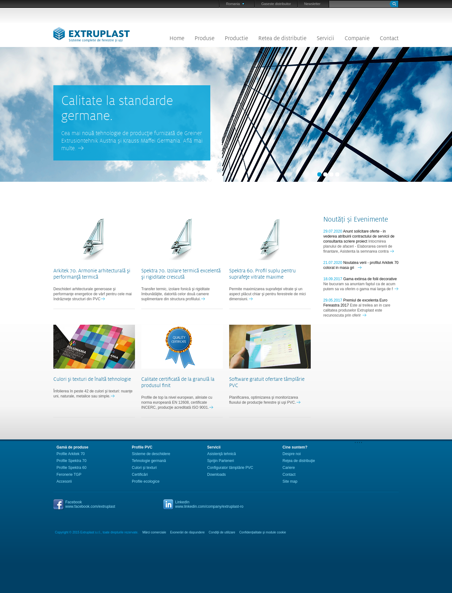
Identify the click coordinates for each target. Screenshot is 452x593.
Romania (235, 4)
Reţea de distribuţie (298, 461)
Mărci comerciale (154, 532)
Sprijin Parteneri (220, 461)
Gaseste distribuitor (276, 4)
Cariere (288, 467)
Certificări (140, 474)
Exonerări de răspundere (187, 532)
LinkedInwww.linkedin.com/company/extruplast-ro (209, 504)
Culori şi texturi (144, 467)
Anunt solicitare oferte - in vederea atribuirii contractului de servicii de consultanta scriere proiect (359, 236)
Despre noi (291, 454)
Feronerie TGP (68, 474)
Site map (289, 481)
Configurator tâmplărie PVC (230, 467)
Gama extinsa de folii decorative (370, 279)
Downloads (216, 474)
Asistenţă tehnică (221, 454)
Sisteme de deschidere (151, 454)
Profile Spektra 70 (71, 461)
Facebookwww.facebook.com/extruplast (90, 504)
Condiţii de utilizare (222, 532)
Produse (204, 38)
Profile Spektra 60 (71, 467)
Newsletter (312, 4)
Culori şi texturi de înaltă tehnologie (92, 379)
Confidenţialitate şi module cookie (262, 532)
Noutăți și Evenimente (355, 219)
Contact (389, 38)
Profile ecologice (145, 481)
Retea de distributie (282, 38)
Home (177, 38)
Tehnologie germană (149, 461)
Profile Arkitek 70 (70, 454)
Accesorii (64, 481)
